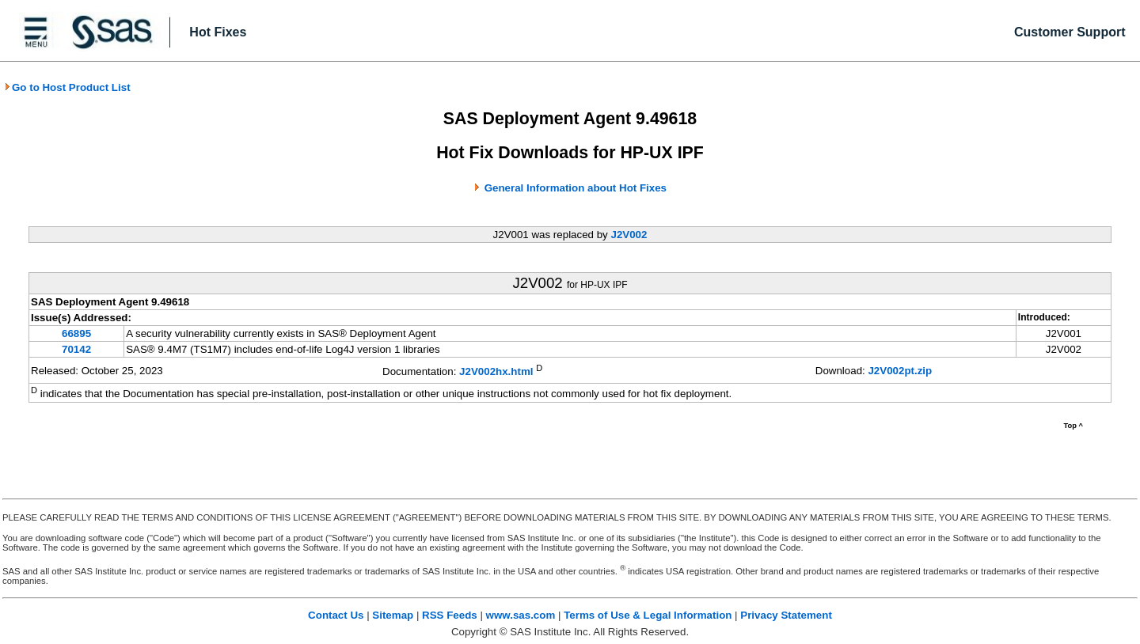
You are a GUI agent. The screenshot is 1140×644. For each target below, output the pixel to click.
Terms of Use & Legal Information (648, 615)
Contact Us (335, 615)
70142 (76, 349)
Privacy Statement (786, 615)
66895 (76, 333)
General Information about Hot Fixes (575, 188)
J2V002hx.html (496, 371)
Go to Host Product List (67, 87)
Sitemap (392, 615)
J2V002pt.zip (900, 371)
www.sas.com (521, 615)
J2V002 (628, 235)
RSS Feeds (449, 615)
